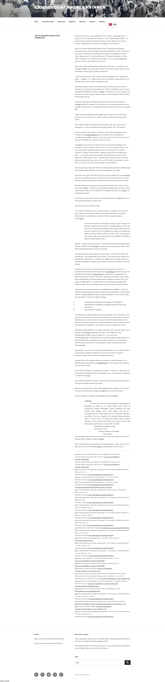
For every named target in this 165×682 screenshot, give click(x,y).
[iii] (123, 58)
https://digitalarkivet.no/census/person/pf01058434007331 (115, 527)
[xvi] (120, 198)
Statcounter (4, 681)
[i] (84, 43)
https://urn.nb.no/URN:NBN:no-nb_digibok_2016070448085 (90, 560)
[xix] (108, 259)
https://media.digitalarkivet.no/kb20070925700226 (101, 616)
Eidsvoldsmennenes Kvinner (70, 7)
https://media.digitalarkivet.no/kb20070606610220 (101, 479)
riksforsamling (97, 274)
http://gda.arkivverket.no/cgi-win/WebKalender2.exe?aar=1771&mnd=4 (94, 487)
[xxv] (115, 395)
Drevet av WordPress (82, 674)
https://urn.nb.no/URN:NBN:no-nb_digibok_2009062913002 (115, 578)
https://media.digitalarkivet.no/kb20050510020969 (101, 598)
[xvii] (82, 218)
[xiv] (86, 188)
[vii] (103, 91)
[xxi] (88, 332)
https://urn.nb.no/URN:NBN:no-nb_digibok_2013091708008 (90, 565)
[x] (105, 127)
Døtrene (92, 21)
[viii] (79, 104)
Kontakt (102, 21)
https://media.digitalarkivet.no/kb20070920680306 (101, 535)
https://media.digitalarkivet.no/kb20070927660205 (101, 555)
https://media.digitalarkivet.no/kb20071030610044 (101, 494)
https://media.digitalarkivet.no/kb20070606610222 (101, 484)
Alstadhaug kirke (102, 362)
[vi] (85, 79)
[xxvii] (99, 446)
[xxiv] (103, 390)
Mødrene (72, 21)
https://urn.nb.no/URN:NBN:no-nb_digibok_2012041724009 (103, 583)
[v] (112, 76)
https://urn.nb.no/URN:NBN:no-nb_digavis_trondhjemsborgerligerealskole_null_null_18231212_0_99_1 (100, 603)
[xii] (80, 144)
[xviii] (97, 246)
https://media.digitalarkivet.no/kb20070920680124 (101, 525)
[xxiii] (88, 375)
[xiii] (128, 175)
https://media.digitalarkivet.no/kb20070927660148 (101, 547)
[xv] (125, 190)
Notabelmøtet (110, 271)
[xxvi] (101, 438)
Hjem (36, 21)
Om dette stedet (48, 21)
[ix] (101, 114)
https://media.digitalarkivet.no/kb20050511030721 (101, 474)
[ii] (83, 58)
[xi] (90, 137)
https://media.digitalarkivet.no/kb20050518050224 (101, 509)
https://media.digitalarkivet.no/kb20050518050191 (101, 517)
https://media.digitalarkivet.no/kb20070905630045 (101, 502)
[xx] (104, 297)
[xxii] (83, 345)
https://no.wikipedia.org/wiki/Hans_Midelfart (88, 586)
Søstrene (82, 21)
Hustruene (61, 21)
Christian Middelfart (91, 134)
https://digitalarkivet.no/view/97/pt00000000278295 (87, 591)
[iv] (86, 68)
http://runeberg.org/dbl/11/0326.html (84, 540)
